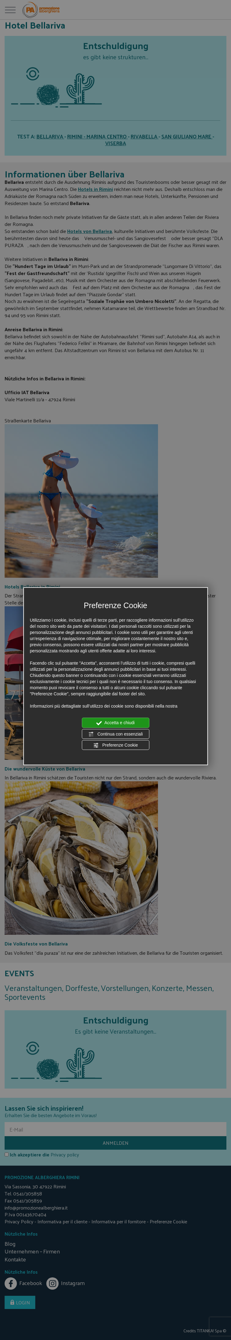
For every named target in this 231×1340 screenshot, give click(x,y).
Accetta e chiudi (115, 723)
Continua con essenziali (115, 734)
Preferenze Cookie (115, 745)
